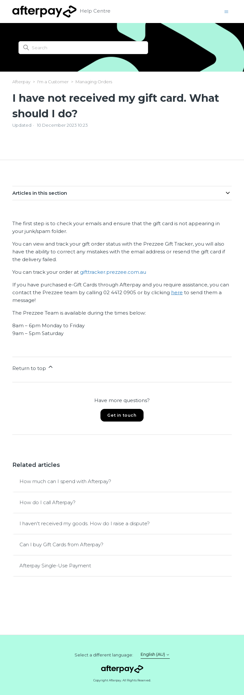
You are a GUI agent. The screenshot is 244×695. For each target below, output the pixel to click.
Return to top (33, 367)
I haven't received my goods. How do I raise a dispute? (84, 523)
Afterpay (21, 81)
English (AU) (155, 654)
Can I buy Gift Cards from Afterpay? (61, 544)
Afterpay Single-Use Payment (55, 565)
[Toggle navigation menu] (226, 11)
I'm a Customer (53, 81)
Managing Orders (94, 81)
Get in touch (121, 415)
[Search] (83, 47)
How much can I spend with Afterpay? (65, 481)
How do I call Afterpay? (47, 502)
